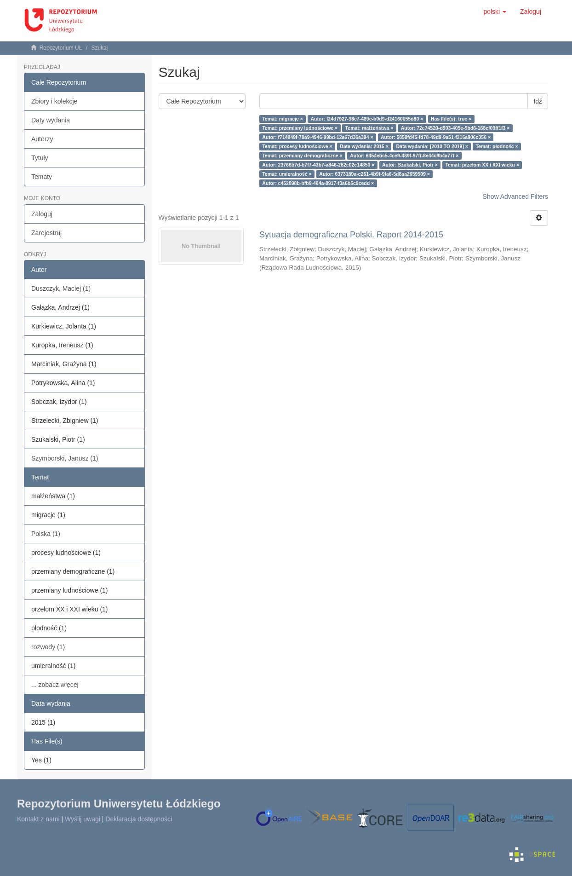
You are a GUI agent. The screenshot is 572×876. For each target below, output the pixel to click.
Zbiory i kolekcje (54, 101)
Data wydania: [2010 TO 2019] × (432, 146)
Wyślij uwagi (82, 819)
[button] (494, 11)
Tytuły (39, 157)
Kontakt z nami (38, 819)
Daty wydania (50, 120)
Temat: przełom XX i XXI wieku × (482, 164)
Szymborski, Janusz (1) (64, 458)
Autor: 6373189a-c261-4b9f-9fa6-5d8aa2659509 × (374, 174)
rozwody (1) (48, 647)
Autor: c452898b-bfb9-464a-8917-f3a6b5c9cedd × (318, 183)
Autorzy (42, 139)
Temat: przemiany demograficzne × (302, 155)
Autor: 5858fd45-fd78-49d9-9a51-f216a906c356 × (436, 137)
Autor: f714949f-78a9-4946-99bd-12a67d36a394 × (317, 137)
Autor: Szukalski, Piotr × (410, 164)
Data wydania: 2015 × (364, 146)
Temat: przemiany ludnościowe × (299, 128)
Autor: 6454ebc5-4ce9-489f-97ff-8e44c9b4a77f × (404, 155)
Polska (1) (45, 533)
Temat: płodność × (496, 146)
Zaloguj (41, 214)
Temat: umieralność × (286, 174)
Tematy (41, 176)
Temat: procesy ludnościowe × (297, 146)
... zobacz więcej (55, 684)
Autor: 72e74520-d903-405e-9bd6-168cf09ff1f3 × (455, 128)
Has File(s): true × (451, 118)
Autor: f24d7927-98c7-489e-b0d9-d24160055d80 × (366, 118)
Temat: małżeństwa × (369, 128)
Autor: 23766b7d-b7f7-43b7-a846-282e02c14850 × (318, 164)
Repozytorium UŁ (61, 48)
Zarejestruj (46, 232)
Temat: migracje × (282, 118)
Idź (537, 101)
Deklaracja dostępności (138, 819)
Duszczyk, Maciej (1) (61, 288)
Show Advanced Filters (515, 196)
